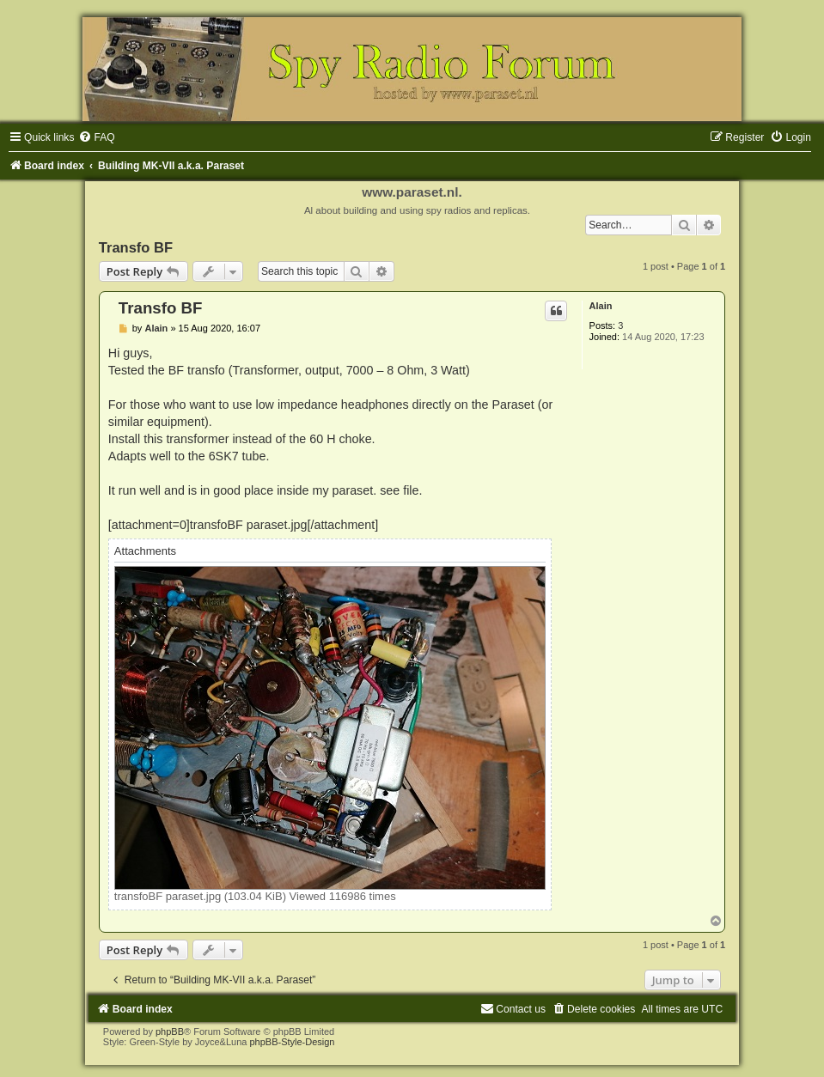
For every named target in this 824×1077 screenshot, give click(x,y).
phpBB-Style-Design (291, 1042)
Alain (601, 306)
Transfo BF (136, 247)
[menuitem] (96, 137)
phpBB (170, 1031)
